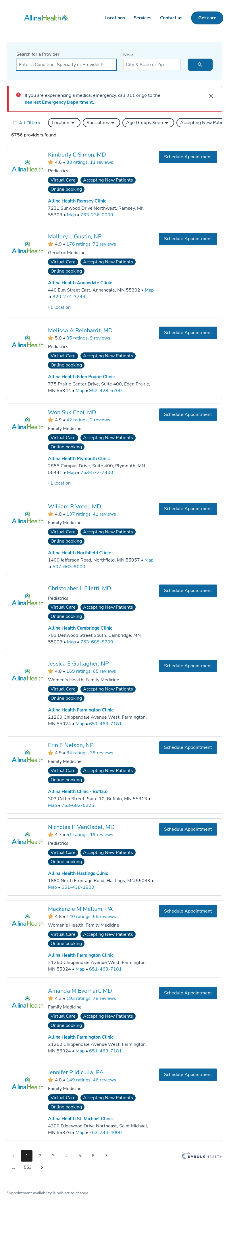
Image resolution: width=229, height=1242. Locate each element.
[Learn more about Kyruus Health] (202, 1162)
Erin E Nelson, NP (71, 745)
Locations (115, 18)
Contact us (171, 18)
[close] (211, 96)
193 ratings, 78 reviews (91, 998)
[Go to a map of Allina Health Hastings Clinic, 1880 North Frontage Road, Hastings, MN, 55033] (52, 887)
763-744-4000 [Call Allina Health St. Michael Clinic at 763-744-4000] (105, 1132)
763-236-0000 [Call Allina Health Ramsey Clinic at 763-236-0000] (96, 215)
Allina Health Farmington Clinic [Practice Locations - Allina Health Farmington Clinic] (80, 710)
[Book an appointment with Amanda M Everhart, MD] (188, 993)
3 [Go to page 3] (53, 1156)
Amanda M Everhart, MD (80, 990)
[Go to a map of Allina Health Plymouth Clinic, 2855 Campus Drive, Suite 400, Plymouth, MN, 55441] (71, 472)
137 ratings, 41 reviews (91, 514)
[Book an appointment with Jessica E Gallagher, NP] (188, 665)
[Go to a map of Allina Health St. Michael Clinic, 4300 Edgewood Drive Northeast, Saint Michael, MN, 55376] (80, 1132)
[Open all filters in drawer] (26, 122)
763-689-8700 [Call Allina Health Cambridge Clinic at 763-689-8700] (96, 642)
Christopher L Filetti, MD (79, 588)
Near (128, 55)
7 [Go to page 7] (106, 1156)
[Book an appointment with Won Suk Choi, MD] (188, 414)
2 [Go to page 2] (40, 1156)
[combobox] (66, 64)
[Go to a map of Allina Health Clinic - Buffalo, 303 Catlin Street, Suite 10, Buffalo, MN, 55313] (52, 805)
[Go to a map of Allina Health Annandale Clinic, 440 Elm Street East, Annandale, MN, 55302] (149, 290)
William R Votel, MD (74, 506)
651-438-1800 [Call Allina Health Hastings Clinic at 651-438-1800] (77, 887)
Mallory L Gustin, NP (75, 236)
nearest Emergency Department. (59, 102)
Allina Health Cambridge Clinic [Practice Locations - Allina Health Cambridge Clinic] (80, 628)
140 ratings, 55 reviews (91, 916)
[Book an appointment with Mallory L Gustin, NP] (188, 238)
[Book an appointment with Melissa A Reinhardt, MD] (188, 333)
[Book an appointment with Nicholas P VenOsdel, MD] (188, 829)
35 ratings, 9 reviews (88, 338)
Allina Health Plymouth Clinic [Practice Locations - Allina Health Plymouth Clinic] (78, 459)
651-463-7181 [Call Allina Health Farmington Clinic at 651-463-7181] (105, 723)
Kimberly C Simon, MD (77, 155)
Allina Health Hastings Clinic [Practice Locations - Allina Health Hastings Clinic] (78, 873)
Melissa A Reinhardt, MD (80, 330)
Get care (207, 18)
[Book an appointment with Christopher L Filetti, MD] (188, 590)
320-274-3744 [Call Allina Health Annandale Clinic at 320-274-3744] (69, 296)
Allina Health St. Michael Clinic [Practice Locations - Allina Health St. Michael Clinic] (80, 1119)
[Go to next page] (42, 1167)
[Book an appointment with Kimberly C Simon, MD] (188, 157)
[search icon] (200, 65)
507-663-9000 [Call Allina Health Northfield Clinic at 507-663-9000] (69, 566)
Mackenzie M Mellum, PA (80, 909)
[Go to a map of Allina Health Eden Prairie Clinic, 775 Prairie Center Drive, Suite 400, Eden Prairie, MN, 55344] (80, 390)
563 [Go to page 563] (28, 1167)
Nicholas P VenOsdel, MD (81, 827)
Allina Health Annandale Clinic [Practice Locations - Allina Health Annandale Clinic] (80, 283)
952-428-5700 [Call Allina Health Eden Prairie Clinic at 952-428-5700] (105, 390)
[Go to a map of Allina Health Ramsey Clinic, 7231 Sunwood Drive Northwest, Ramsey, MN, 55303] (71, 215)
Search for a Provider (37, 54)
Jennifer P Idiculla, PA (76, 1072)
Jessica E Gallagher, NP (78, 663)
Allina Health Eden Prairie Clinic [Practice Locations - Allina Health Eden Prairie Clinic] (81, 377)
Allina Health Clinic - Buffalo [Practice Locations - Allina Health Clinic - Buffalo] (77, 791)
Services (142, 18)
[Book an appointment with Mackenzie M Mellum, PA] (188, 911)
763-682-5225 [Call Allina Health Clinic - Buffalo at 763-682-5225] (77, 805)
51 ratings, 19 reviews (89, 834)
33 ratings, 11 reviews (89, 162)
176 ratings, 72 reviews (91, 244)
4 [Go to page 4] (66, 1156)
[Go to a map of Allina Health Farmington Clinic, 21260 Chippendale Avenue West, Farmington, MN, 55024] (80, 723)
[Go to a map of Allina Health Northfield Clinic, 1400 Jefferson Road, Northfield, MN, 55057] (149, 560)
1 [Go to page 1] (27, 1156)
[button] (64, 122)
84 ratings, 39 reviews (89, 753)
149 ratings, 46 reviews (91, 1080)
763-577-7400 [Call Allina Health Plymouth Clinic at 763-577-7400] (96, 472)
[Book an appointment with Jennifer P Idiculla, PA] (188, 1075)
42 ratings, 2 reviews (88, 419)
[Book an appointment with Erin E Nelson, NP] (188, 747)
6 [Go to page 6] (93, 1156)
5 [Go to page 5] (79, 1156)
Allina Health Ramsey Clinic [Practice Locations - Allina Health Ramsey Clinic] (77, 201)
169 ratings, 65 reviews (91, 671)
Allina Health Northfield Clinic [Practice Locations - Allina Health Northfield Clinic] (79, 553)
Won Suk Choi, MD (72, 412)
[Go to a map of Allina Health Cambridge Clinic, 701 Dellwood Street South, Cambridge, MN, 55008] (71, 642)
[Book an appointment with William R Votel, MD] (188, 509)
